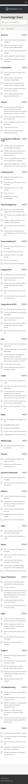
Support (5, 650)
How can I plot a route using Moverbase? (15, 431)
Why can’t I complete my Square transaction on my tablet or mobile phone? (13, 712)
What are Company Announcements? (14, 263)
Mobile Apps (7, 440)
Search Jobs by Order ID (10, 127)
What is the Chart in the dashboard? (14, 520)
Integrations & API (9, 304)
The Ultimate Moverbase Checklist (13, 252)
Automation (7, 67)
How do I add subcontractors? (12, 364)
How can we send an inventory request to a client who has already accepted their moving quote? (15, 674)
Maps (4, 414)
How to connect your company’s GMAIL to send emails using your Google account (15, 285)
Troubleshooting (9, 687)
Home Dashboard (9, 241)
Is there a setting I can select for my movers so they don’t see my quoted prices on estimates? (14, 626)
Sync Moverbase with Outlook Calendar (15, 275)
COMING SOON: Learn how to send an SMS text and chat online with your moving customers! (14, 153)
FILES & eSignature (9, 204)
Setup (4, 544)
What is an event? (9, 193)
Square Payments (9, 577)
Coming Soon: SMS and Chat (10, 140)
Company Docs (8, 172)
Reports (5, 491)
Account (5, 35)
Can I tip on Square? (9, 587)
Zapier (4, 728)
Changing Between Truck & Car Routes (15, 434)
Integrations (7, 269)
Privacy (5, 454)
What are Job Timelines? (10, 260)
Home (2, 29)
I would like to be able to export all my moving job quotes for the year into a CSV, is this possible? (14, 504)
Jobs (3, 339)
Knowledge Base (9, 29)
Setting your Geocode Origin (12, 428)
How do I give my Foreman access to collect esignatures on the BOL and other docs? (15, 233)
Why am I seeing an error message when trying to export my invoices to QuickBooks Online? (15, 705)
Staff (3, 613)
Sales (4, 526)
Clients (4, 102)
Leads (4, 375)
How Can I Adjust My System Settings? (14, 56)
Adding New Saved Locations (12, 425)
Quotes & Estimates (10, 472)
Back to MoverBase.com (7, 780)
